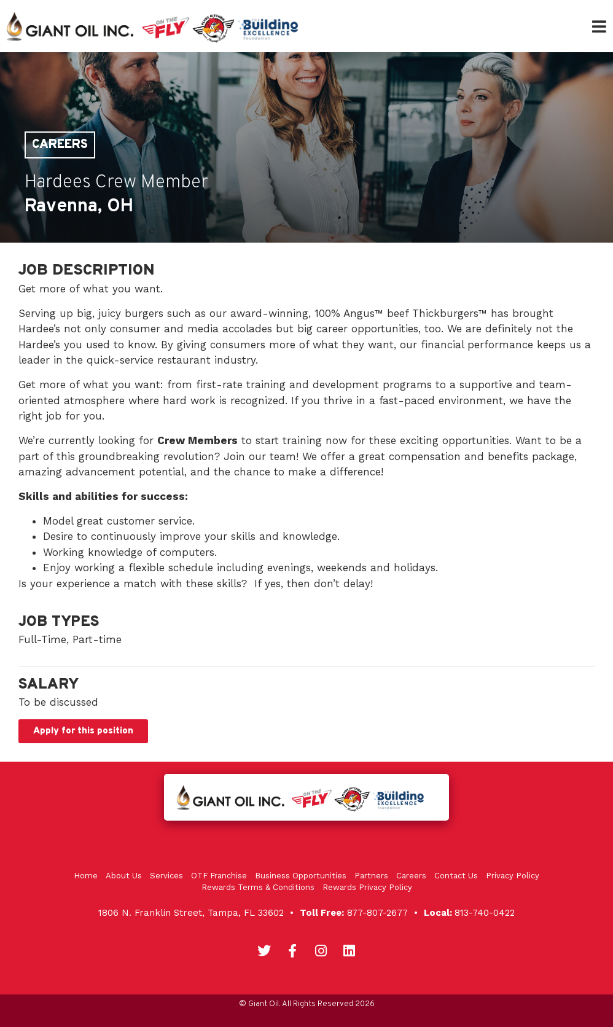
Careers (60, 145)
